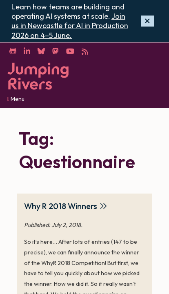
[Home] (38, 76)
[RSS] (85, 50)
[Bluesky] (41, 50)
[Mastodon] (55, 50)
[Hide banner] (147, 21)
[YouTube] (70, 50)
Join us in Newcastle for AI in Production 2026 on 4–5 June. (69, 25)
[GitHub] (12, 50)
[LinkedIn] (27, 50)
